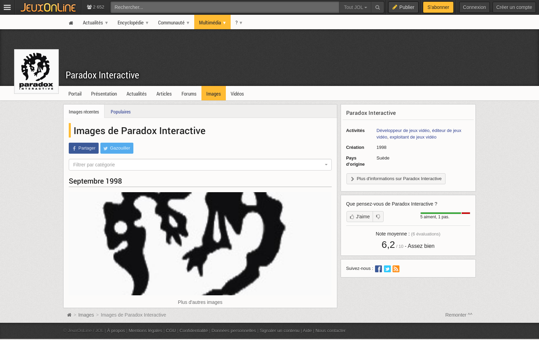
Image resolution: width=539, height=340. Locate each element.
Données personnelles (233, 330)
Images (87, 315)
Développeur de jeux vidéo (402, 130)
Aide (307, 330)
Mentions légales (145, 330)
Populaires (121, 111)
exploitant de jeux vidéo (413, 137)
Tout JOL (355, 7)
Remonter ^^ (459, 315)
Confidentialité (193, 330)
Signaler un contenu (279, 330)
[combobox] (200, 165)
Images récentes (84, 111)
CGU (171, 330)
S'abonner (438, 7)
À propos (116, 330)
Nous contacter (331, 330)
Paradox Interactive (102, 74)
